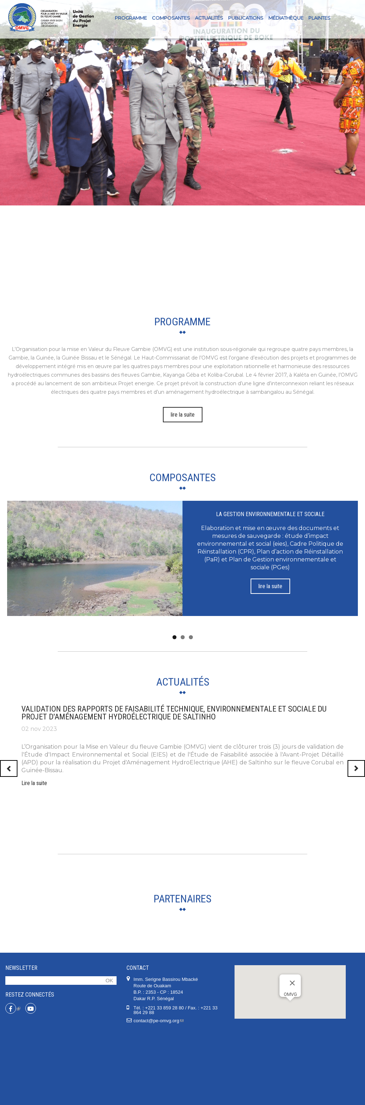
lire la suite (183, 414)
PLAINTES (319, 18)
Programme (131, 18)
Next (356, 768)
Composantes (171, 18)
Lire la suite (34, 783)
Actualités (209, 18)
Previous (8, 768)
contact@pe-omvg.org (159, 1092)
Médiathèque (285, 18)
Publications (245, 18)
